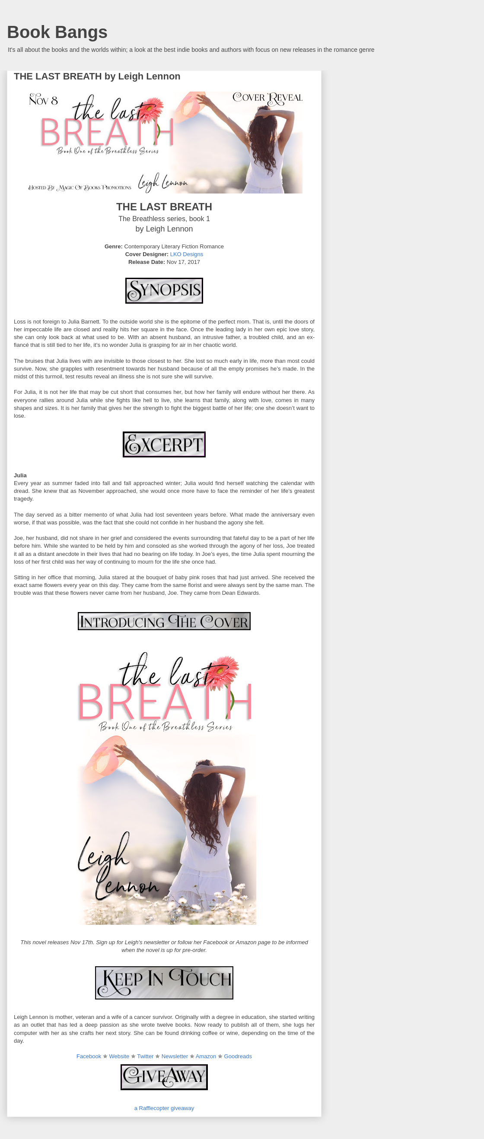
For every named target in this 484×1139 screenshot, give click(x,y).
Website (119, 1056)
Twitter (145, 1056)
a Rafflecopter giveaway (164, 1108)
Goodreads (238, 1056)
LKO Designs (187, 254)
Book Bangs (57, 31)
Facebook (88, 1056)
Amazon (206, 1056)
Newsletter (175, 1056)
